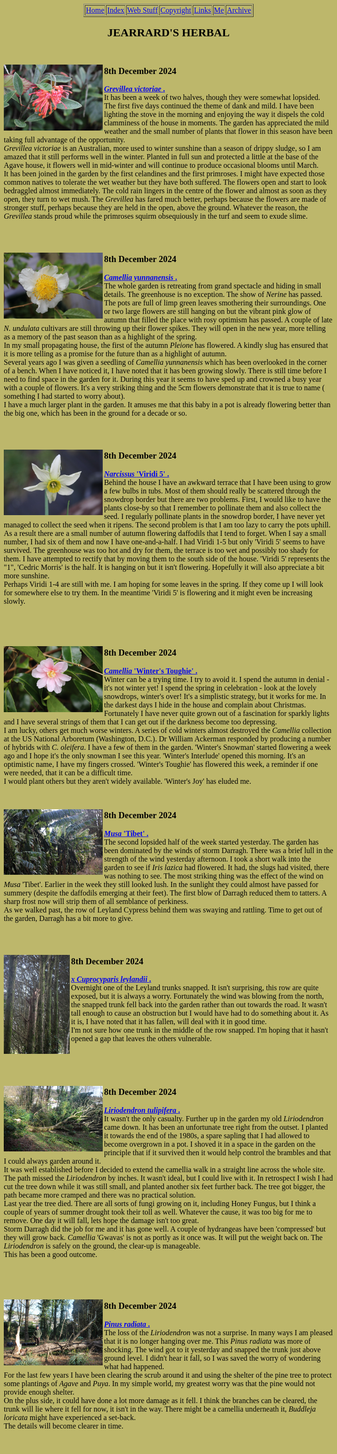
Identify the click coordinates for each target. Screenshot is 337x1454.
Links (202, 10)
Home (95, 10)
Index (115, 10)
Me (219, 10)
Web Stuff (142, 10)
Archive (239, 10)
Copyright (175, 10)
